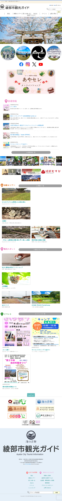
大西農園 (5, 286)
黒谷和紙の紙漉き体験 (39, 240)
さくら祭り (13, 106)
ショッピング (31, 487)
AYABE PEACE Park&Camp (41, 305)
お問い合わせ (57, 5)
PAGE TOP (31, 395)
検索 (59, 11)
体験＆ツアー (18, 13)
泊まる (35, 13)
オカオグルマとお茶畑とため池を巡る (13, 202)
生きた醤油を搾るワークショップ (12, 267)
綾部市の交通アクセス (47, 478)
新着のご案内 (47, 475)
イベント (44, 13)
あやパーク (5, 305)
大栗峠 (4, 221)
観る (8, 13)
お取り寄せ (53, 13)
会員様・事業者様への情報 (47, 480)
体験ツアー (31, 478)
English (52, 5)
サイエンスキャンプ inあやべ (18, 144)
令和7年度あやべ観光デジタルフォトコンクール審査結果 (27, 125)
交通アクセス (31, 15)
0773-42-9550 (28, 464)
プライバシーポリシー (47, 485)
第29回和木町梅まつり (10, 386)
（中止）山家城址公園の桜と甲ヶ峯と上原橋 (16, 240)
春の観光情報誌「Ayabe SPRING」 (20, 134)
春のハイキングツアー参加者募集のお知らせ (23, 116)
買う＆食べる (26, 13)
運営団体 (47, 483)
